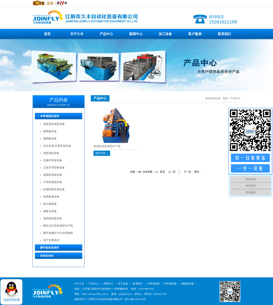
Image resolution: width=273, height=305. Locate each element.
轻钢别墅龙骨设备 (54, 189)
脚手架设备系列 (49, 247)
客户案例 (195, 34)
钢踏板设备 (50, 138)
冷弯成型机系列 (49, 116)
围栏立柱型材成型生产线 (58, 225)
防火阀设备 (50, 203)
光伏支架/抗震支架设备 (57, 145)
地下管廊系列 (51, 240)
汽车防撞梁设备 (52, 182)
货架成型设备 (51, 153)
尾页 (196, 171)
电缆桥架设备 (51, 196)
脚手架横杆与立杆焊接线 (58, 232)
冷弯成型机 (153, 283)
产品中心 (106, 34)
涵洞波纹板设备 (52, 218)
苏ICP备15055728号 (135, 299)
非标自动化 (47, 255)
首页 (47, 34)
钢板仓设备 (50, 211)
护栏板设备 (170, 283)
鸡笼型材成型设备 (54, 124)
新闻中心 (136, 34)
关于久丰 (77, 34)
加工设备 (165, 34)
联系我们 (224, 34)
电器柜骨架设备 (52, 174)
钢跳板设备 (50, 131)
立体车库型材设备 (54, 167)
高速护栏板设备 (52, 160)
